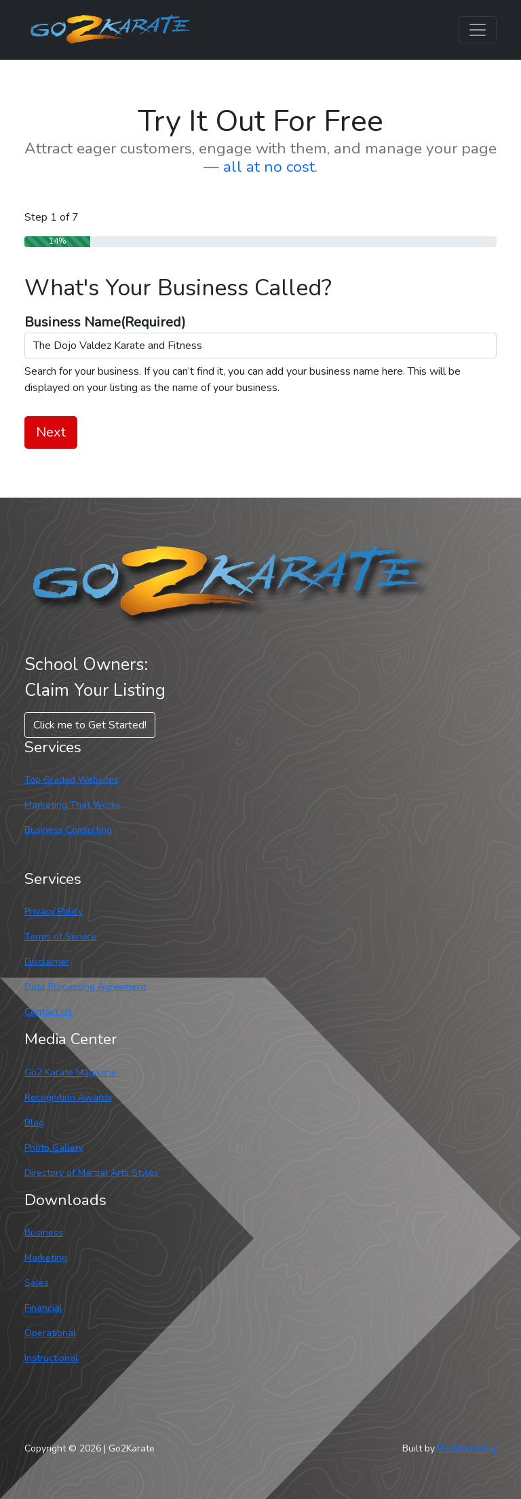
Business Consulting (68, 829)
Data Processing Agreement (85, 986)
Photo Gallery (53, 1147)
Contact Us (48, 1011)
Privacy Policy (53, 911)
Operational (50, 1333)
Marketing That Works (72, 804)
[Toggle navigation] (478, 29)
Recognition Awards (68, 1097)
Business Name (105, 322)
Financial (43, 1307)
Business (43, 1232)
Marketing (45, 1257)
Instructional (51, 1358)
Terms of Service (60, 936)
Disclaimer (46, 961)
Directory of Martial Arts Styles (91, 1172)
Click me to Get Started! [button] (90, 725)
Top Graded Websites (71, 779)
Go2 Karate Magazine (70, 1072)
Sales (36, 1282)
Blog (34, 1122)
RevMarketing (467, 1448)
